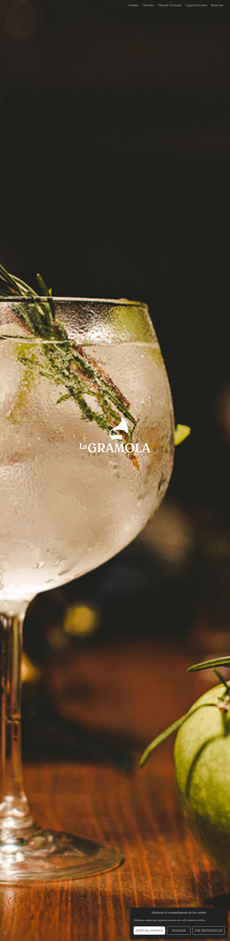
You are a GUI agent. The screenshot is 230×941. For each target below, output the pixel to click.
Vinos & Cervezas (169, 5)
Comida (133, 5)
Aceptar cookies (149, 930)
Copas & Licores (196, 5)
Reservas (217, 5)
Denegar (179, 930)
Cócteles (148, 5)
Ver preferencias (208, 930)
